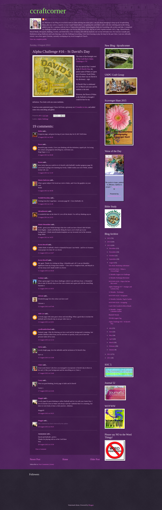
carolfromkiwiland (44, 329)
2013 (109, 245)
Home (65, 459)
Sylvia (40, 347)
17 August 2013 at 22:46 (46, 391)
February (112, 346)
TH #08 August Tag (115, 318)
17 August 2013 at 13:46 (46, 373)
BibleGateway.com (114, 196)
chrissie (40, 296)
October (112, 255)
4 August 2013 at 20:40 (45, 155)
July (110, 328)
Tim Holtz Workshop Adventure (119, 265)
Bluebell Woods (114, 315)
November (112, 252)
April (111, 339)
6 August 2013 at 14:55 (45, 237)
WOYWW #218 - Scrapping (118, 302)
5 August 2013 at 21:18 (45, 204)
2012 (109, 354)
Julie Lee (41, 313)
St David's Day (85, 69)
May (110, 335)
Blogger (90, 505)
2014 (109, 242)
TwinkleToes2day (44, 198)
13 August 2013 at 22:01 (46, 322)
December (112, 248)
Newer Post (35, 459)
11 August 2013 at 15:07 (46, 253)
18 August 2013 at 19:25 (46, 413)
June (110, 332)
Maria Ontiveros (44, 180)
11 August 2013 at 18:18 (46, 271)
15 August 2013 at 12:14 (46, 340)
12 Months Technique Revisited (119, 278)
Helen (40, 131)
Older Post (95, 459)
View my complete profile (38, 39)
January (111, 350)
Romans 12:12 (117, 187)
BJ (46, 19)
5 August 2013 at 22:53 (45, 217)
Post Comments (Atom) (46, 464)
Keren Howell (43, 245)
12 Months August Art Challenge (119, 274)
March (111, 342)
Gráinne (41, 278)
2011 (109, 358)
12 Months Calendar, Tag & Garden (120, 299)
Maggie (40, 398)
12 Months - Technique (116, 292)
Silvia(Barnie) (43, 211)
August (111, 263)
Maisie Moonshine (44, 224)
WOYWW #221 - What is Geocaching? (117, 270)
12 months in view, (81, 107)
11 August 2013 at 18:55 (46, 289)
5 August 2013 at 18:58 (45, 191)
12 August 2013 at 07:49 (46, 306)
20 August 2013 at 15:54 (46, 444)
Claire (40, 365)
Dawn (40, 144)
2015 (109, 238)
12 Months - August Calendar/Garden (115, 310)
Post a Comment (41, 449)
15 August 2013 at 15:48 (46, 357)
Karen (40, 162)
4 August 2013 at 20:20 (45, 137)
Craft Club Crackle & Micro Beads (120, 306)
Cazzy (40, 380)
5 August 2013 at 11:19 (45, 173)
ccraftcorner (48, 11)
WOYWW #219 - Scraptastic (118, 295)
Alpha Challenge (42, 119)
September (112, 259)
